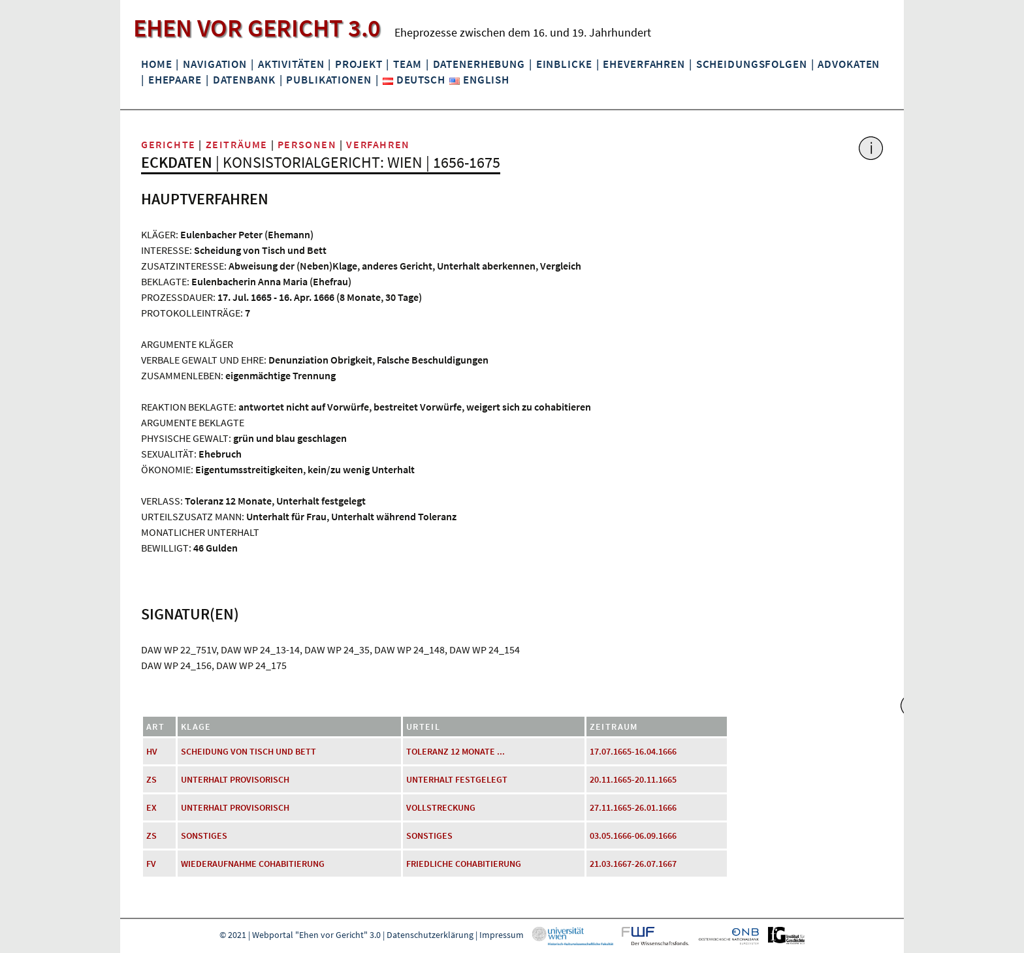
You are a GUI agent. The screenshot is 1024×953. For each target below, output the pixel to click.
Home (156, 64)
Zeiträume (237, 144)
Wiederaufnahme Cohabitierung (253, 863)
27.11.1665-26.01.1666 (633, 807)
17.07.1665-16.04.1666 (633, 751)
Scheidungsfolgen (751, 64)
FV (151, 863)
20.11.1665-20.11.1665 (633, 779)
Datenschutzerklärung (430, 935)
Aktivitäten (291, 64)
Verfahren (377, 144)
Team (407, 64)
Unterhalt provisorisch (235, 779)
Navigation (215, 64)
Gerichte (168, 144)
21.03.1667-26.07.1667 (633, 863)
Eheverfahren (643, 64)
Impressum (501, 935)
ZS (151, 779)
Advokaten (849, 64)
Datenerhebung (479, 64)
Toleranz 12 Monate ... (455, 751)
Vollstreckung (440, 807)
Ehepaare (175, 79)
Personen (307, 144)
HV (151, 751)
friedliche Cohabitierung (463, 863)
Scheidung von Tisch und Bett (248, 751)
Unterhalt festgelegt (456, 779)
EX (151, 807)
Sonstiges (204, 835)
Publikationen (328, 79)
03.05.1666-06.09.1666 (633, 835)
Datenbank (244, 79)
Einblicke (564, 64)
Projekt (358, 64)
